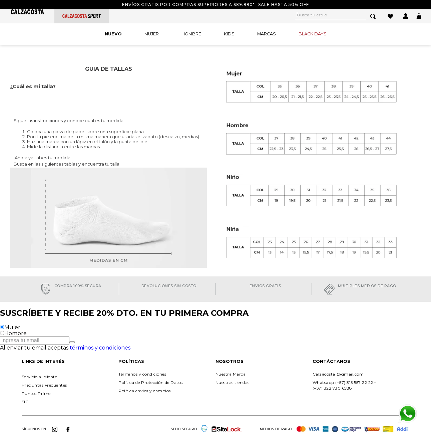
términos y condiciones (100, 348)
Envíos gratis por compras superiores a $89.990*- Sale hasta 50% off (215, 4)
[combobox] (339, 16)
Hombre (15, 333)
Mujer (12, 327)
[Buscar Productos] (374, 16)
